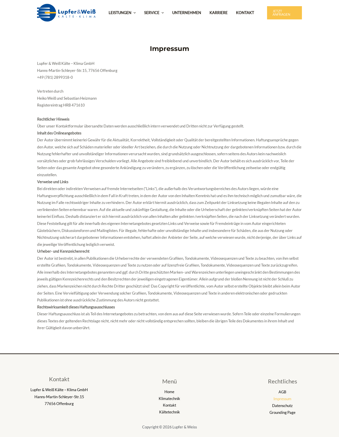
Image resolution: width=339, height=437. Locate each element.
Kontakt (169, 405)
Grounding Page (282, 412)
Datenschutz (282, 405)
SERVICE (152, 13)
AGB (282, 392)
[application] (133, 13)
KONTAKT (241, 12)
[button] (282, 13)
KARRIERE (215, 12)
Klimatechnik (169, 398)
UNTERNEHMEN (184, 12)
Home (169, 392)
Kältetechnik (169, 412)
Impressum (282, 398)
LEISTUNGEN (121, 13)
